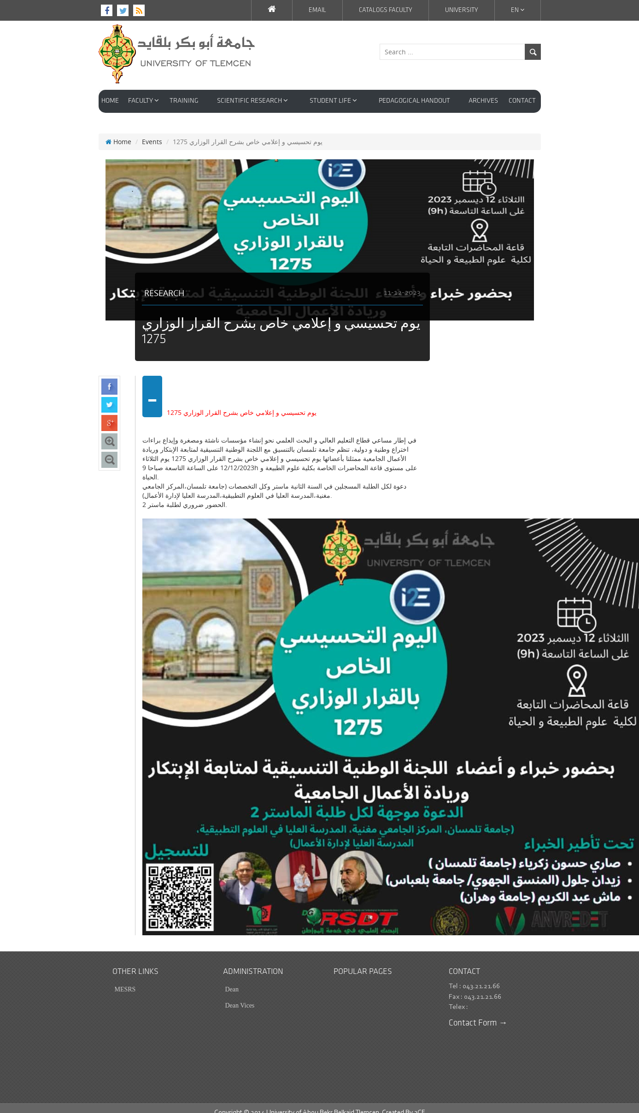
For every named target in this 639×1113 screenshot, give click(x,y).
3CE (419, 1103)
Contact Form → (478, 1014)
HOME (110, 101)
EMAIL (317, 10)
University (461, 10)
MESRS (125, 980)
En (517, 10)
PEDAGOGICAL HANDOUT (414, 101)
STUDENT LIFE (333, 101)
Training (184, 101)
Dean (232, 980)
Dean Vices (240, 996)
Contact (522, 101)
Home (118, 132)
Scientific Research (252, 101)
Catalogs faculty (385, 10)
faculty (143, 101)
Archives (483, 101)
